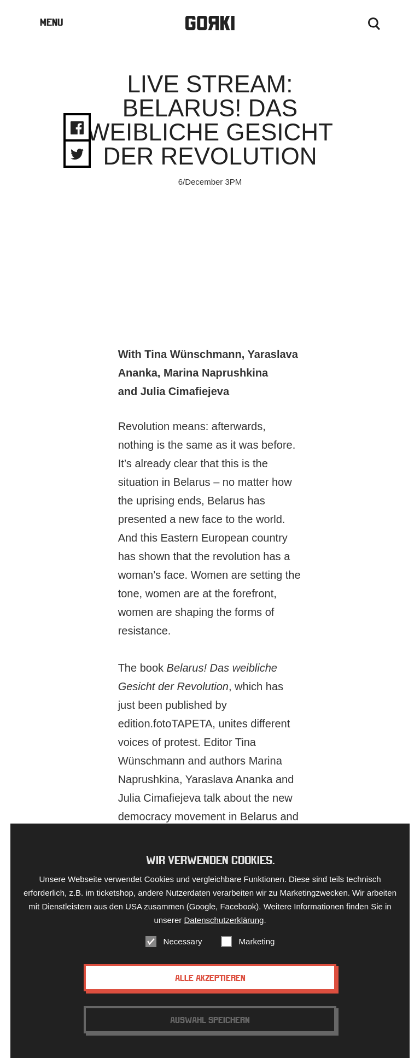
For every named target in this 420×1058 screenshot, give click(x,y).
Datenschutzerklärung (224, 920)
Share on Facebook (77, 127)
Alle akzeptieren (210, 977)
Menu (51, 22)
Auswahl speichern (210, 1019)
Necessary (183, 941)
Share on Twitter (77, 154)
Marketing (257, 941)
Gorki (210, 23)
